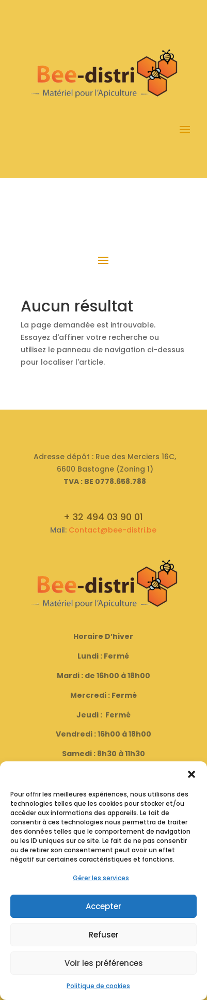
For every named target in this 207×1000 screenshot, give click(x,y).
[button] (191, 774)
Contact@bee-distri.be (112, 530)
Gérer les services (101, 877)
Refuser (104, 934)
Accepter (103, 906)
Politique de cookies (98, 985)
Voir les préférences (104, 963)
